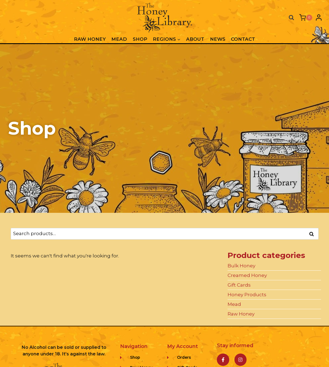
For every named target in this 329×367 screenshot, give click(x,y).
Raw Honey (90, 39)
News (217, 39)
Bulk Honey (241, 265)
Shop (140, 39)
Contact (243, 39)
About (195, 39)
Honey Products (247, 294)
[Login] (318, 17)
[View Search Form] (291, 17)
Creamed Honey (247, 275)
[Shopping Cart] (305, 17)
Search (313, 234)
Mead (119, 39)
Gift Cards (239, 285)
